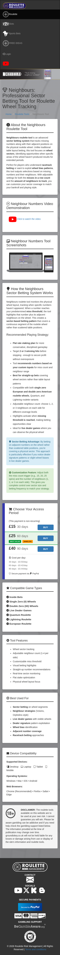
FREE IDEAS (12, 43)
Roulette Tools (22, 114)
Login (7, 54)
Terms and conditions (35, 949)
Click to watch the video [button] (24, 219)
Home (9, 114)
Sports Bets (11, 33)
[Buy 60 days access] (46, 538)
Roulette (10, 14)
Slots (8, 24)
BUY (45, 527)
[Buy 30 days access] (46, 527)
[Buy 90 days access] (46, 549)
